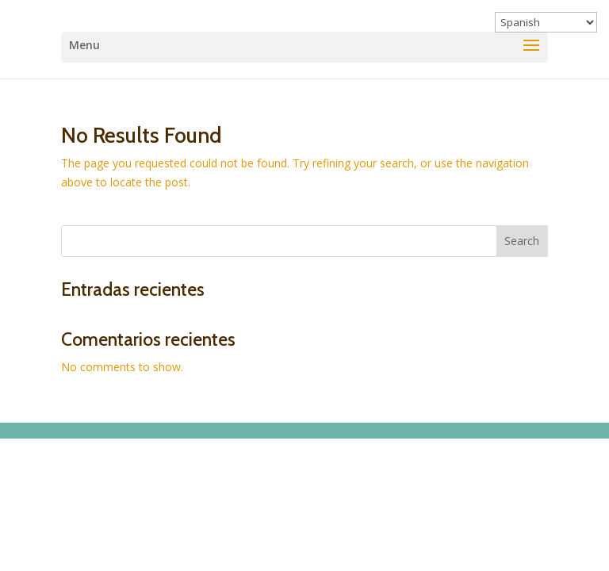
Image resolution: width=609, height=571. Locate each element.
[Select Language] (546, 22)
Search (521, 240)
